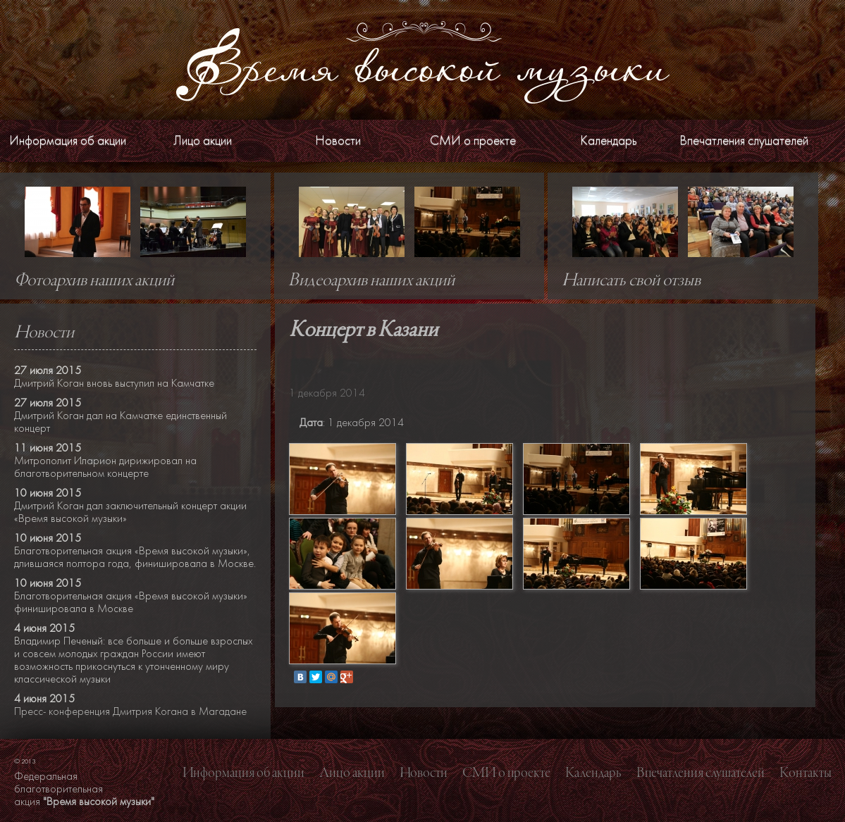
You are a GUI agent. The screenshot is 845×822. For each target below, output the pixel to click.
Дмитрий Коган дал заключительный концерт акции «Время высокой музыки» (130, 512)
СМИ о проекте (473, 140)
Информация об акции (67, 140)
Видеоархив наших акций (371, 281)
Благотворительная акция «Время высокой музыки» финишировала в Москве (130, 602)
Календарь (608, 140)
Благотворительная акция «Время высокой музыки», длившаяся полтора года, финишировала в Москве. (135, 557)
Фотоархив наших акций (94, 281)
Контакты (805, 773)
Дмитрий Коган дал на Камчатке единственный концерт (120, 422)
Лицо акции (202, 140)
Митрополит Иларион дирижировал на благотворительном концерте (105, 467)
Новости (338, 140)
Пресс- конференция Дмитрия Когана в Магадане (130, 711)
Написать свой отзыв (631, 281)
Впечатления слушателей (743, 140)
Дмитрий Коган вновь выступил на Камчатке (114, 383)
